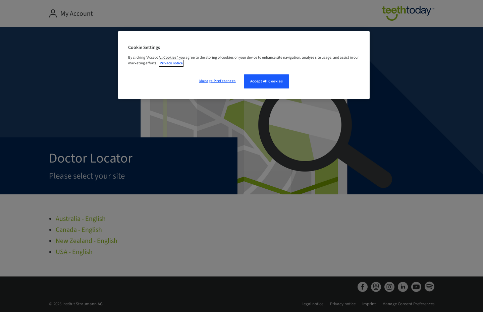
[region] (244, 65)
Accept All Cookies (266, 81)
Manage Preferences (217, 81)
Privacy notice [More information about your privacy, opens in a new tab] (171, 63)
